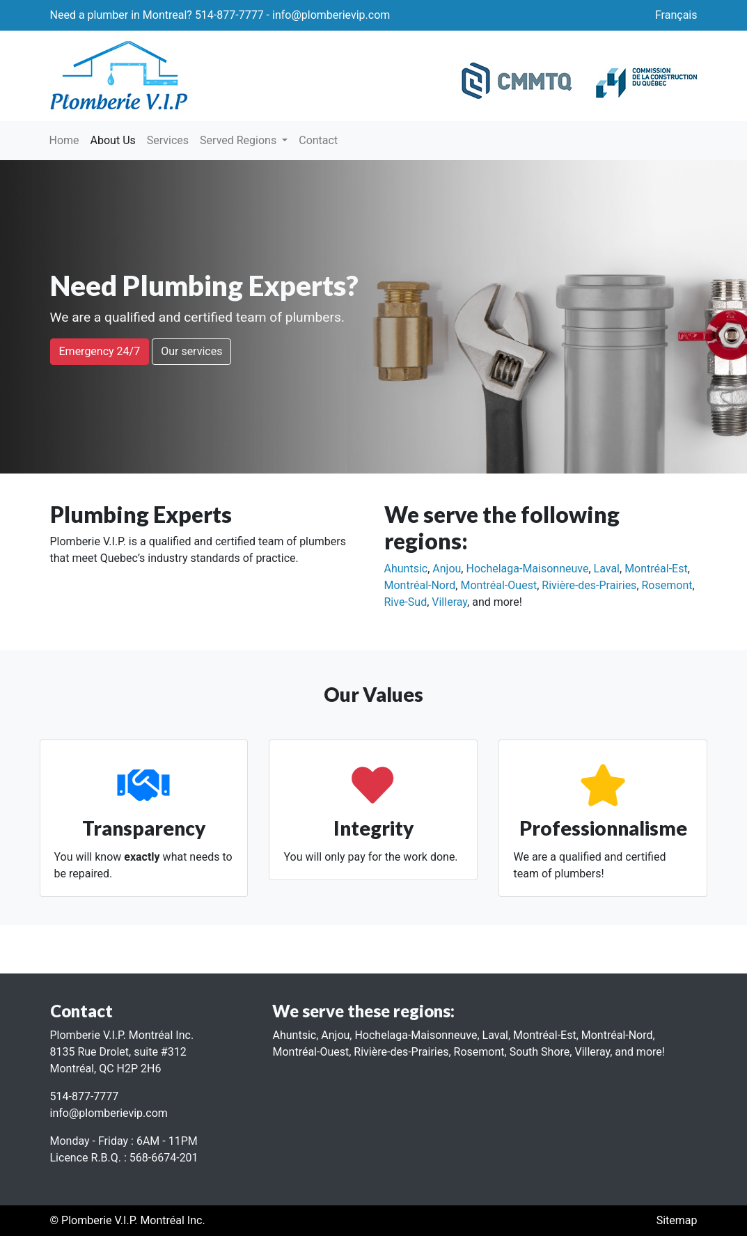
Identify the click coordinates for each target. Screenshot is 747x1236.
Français (676, 15)
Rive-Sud (405, 602)
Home (64, 140)
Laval (607, 568)
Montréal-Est (656, 568)
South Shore (540, 1051)
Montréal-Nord (420, 585)
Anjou (446, 568)
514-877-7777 (229, 15)
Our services (191, 351)
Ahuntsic (406, 568)
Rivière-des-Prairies (589, 585)
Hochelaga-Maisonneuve (527, 568)
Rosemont (667, 585)
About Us (116, 139)
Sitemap (677, 1220)
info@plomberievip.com (331, 15)
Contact (318, 140)
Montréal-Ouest (498, 585)
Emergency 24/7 (100, 351)
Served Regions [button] (239, 140)
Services (168, 140)
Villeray (449, 602)
